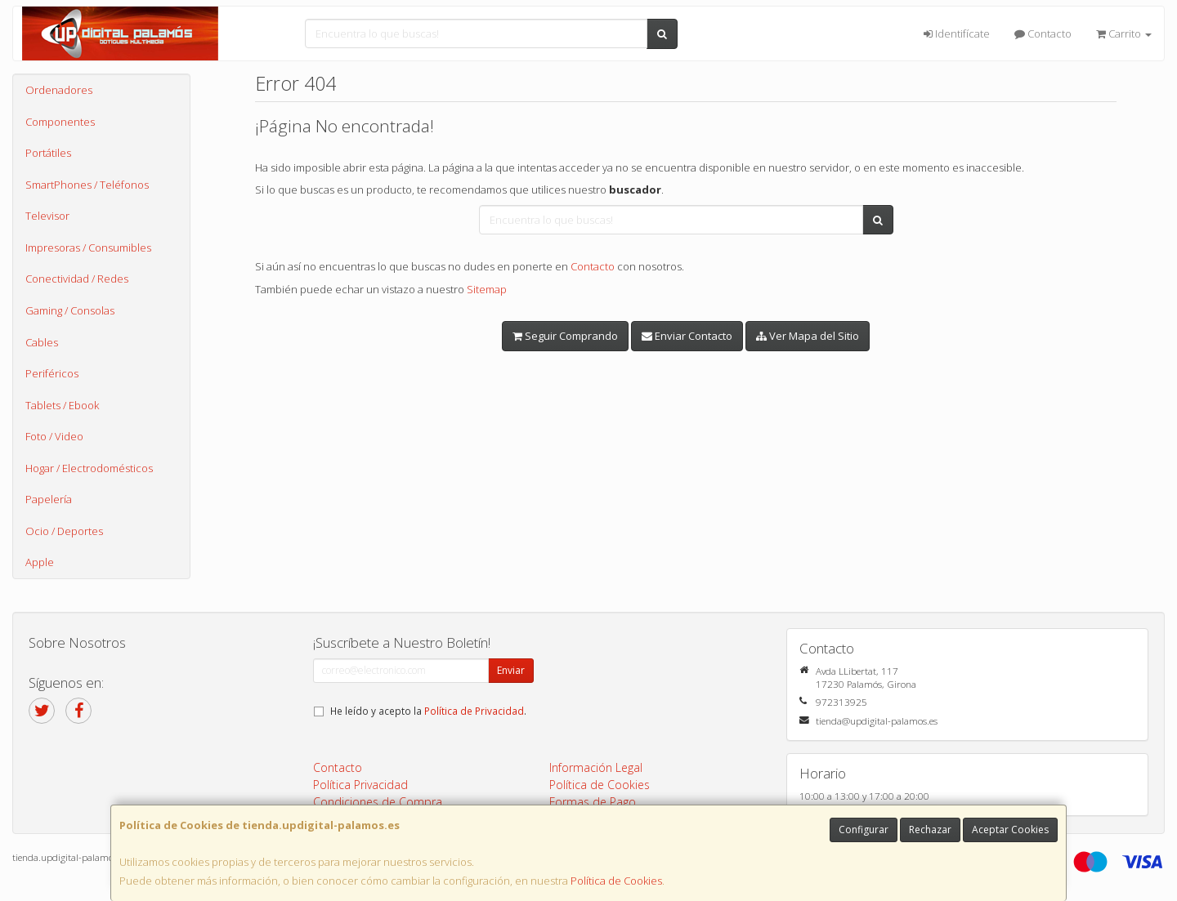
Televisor (47, 215)
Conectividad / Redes (76, 278)
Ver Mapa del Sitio (807, 335)
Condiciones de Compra (377, 802)
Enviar (511, 670)
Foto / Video (54, 436)
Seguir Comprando (565, 335)
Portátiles (48, 152)
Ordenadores (58, 90)
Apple (39, 562)
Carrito (1124, 33)
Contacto (1043, 33)
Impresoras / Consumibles (88, 247)
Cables (41, 342)
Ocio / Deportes (64, 531)
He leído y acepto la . (428, 710)
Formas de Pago (592, 802)
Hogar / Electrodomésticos (89, 468)
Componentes (60, 121)
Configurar (863, 829)
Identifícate (957, 33)
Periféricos (51, 373)
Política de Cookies (616, 880)
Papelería (48, 499)
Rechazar (930, 829)
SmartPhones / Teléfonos (87, 184)
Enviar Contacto (687, 335)
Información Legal (595, 767)
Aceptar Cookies (1010, 829)
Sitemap (487, 289)
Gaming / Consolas (69, 310)
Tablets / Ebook (62, 405)
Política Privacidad (360, 784)
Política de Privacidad (474, 710)
